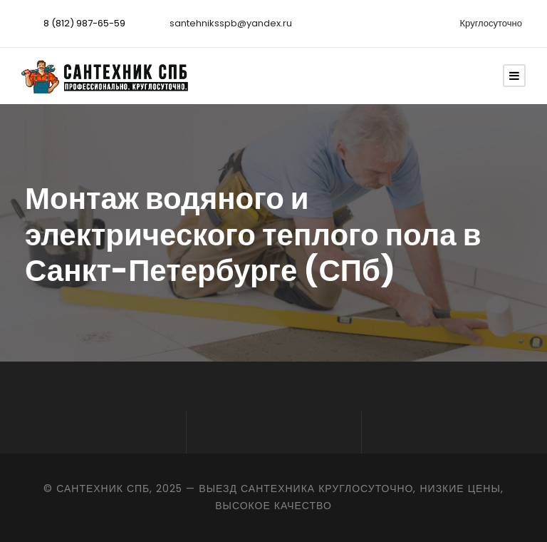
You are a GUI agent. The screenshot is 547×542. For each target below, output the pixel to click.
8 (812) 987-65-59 (84, 23)
